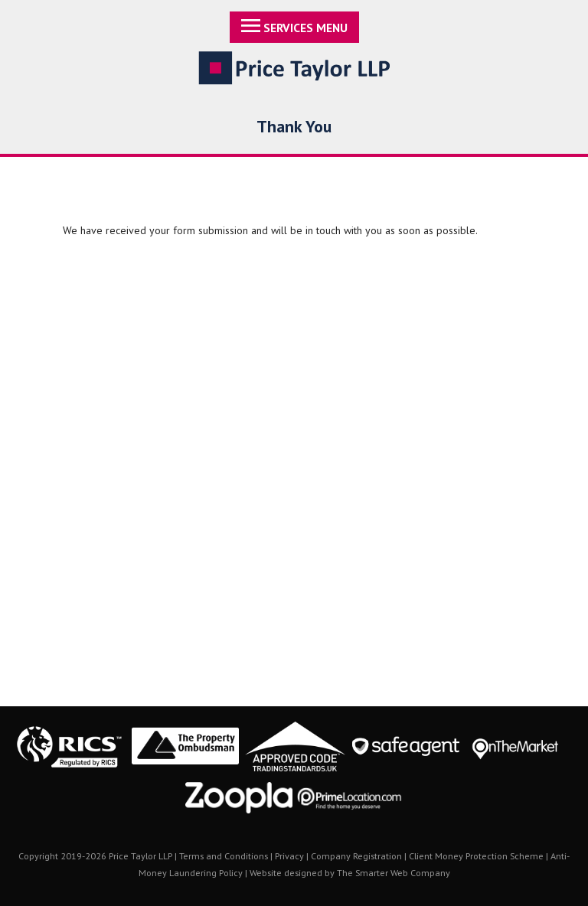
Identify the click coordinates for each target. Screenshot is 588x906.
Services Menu (294, 27)
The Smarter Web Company (393, 872)
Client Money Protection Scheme (476, 855)
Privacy (289, 855)
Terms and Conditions (223, 855)
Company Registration (356, 855)
